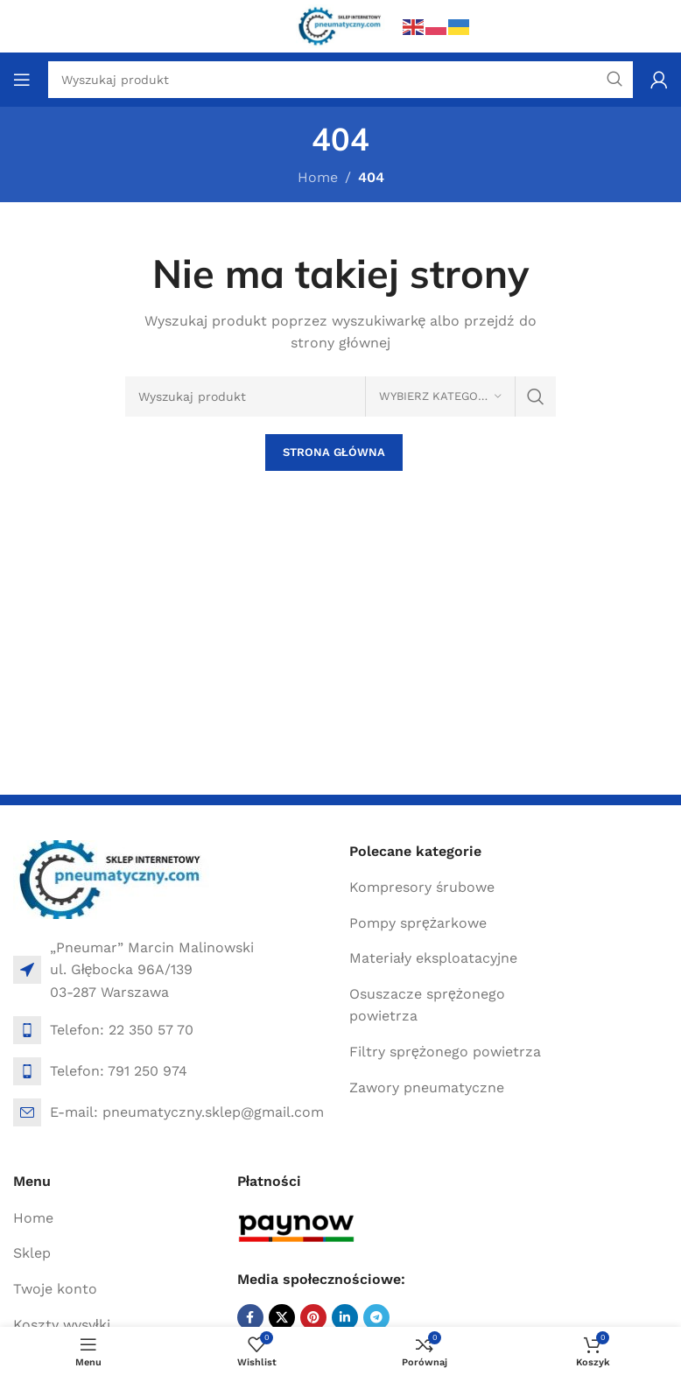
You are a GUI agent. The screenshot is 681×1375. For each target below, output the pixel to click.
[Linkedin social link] (345, 1317)
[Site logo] (341, 25)
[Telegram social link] (376, 1317)
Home (318, 177)
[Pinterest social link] (313, 1317)
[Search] (340, 396)
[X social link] (282, 1317)
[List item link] (172, 1030)
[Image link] (111, 878)
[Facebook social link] (250, 1317)
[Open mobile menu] (21, 79)
